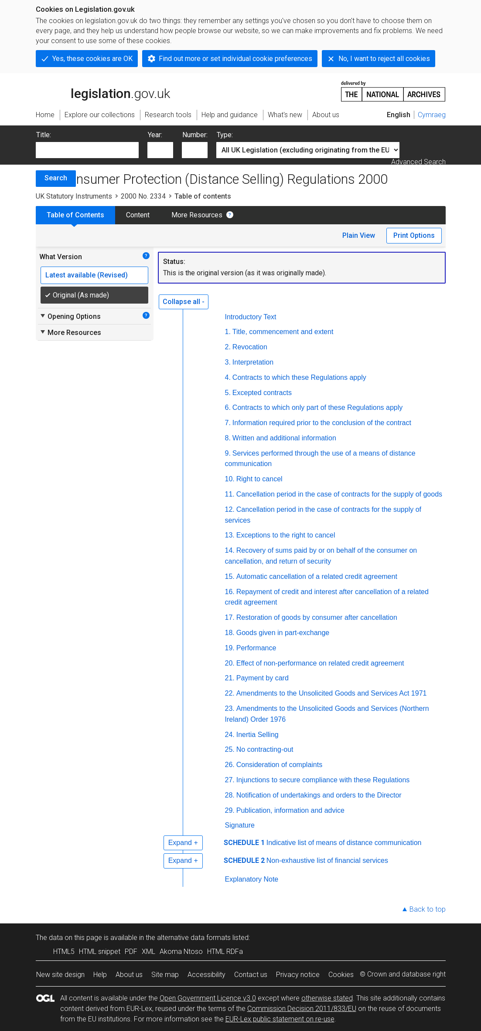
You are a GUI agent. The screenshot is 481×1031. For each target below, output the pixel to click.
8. (228, 438)
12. (230, 509)
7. (228, 422)
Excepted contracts (262, 392)
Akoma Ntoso (181, 951)
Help (100, 974)
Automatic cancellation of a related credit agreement (316, 576)
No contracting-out (264, 749)
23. (230, 708)
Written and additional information (284, 438)
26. (230, 764)
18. (230, 632)
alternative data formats (194, 937)
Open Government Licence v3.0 (208, 998)
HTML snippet (99, 951)
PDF (131, 951)
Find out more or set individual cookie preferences (235, 58)
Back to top (427, 909)
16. (230, 591)
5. (228, 392)
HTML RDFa (225, 951)
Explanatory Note (252, 879)
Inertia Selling (257, 734)
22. (230, 693)
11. (230, 494)
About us (129, 974)
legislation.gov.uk (103, 91)
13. (230, 535)
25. (230, 749)
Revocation (249, 347)
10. (230, 479)
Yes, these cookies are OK (92, 58)
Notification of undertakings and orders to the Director (319, 795)
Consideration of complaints (279, 764)
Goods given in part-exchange (282, 632)
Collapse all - (184, 301)
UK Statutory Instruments (74, 196)
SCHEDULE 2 (244, 860)
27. (230, 780)
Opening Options (70, 316)
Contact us (250, 974)
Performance (256, 648)
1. (228, 331)
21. (230, 678)
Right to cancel (259, 479)
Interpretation (252, 362)
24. (230, 734)
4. (228, 377)
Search (55, 178)
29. (230, 810)
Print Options (414, 235)
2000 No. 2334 (143, 196)
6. (228, 407)
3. (228, 362)
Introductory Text (250, 317)
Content (138, 215)
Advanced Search (418, 162)
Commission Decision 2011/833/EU (301, 1008)
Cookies (341, 974)
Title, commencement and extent (283, 331)
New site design (60, 974)
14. (230, 550)
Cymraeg (432, 115)
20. (230, 663)
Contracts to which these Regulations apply (299, 377)
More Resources (196, 215)
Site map (165, 974)
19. (230, 648)
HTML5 (64, 951)
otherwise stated (327, 998)
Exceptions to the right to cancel (285, 535)
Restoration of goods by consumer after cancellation (316, 617)
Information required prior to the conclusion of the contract (321, 422)
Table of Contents (75, 215)
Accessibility (206, 974)
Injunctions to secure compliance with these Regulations (323, 780)
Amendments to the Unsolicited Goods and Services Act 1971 (331, 693)
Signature (240, 825)
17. (230, 617)
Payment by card (262, 678)
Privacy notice (298, 974)
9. (228, 453)
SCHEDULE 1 (244, 842)
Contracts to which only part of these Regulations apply (317, 407)
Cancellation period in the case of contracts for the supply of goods (339, 494)
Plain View (358, 235)
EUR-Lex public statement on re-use (279, 1019)
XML (148, 951)
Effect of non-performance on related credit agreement (320, 663)
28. (230, 795)
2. (228, 347)
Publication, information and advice (290, 810)
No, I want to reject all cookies (384, 58)
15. (230, 576)
